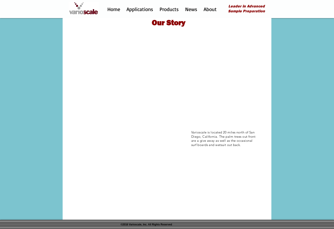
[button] (140, 9)
